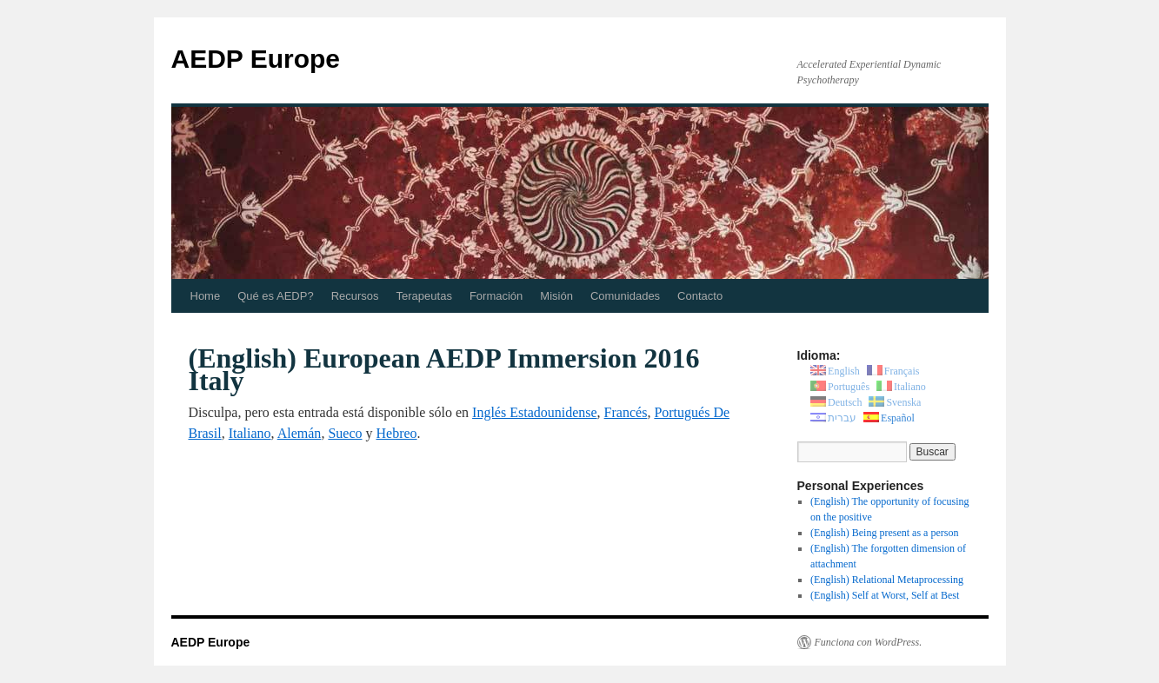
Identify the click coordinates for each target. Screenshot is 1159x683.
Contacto (700, 295)
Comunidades (625, 295)
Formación (496, 295)
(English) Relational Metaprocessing (886, 580)
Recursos (355, 295)
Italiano (250, 433)
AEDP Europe (256, 58)
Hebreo (396, 433)
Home (205, 295)
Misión (556, 295)
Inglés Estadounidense (534, 412)
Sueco (345, 433)
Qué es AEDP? (275, 295)
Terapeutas (424, 295)
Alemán (299, 433)
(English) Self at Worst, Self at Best (884, 595)
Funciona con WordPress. (869, 642)
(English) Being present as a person (884, 533)
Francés (626, 412)
